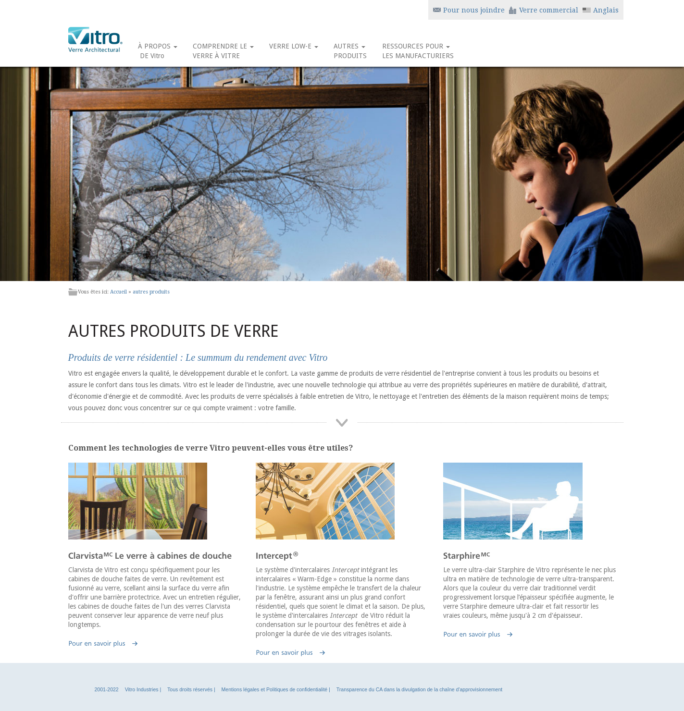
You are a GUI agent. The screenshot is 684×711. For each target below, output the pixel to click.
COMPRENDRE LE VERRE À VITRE (223, 51)
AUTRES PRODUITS (350, 51)
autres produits (151, 292)
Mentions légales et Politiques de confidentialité (275, 689)
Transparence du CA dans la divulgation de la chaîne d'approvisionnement (419, 689)
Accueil (118, 292)
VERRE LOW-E (293, 51)
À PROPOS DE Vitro (157, 51)
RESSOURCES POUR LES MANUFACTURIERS (418, 51)
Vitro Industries (142, 689)
